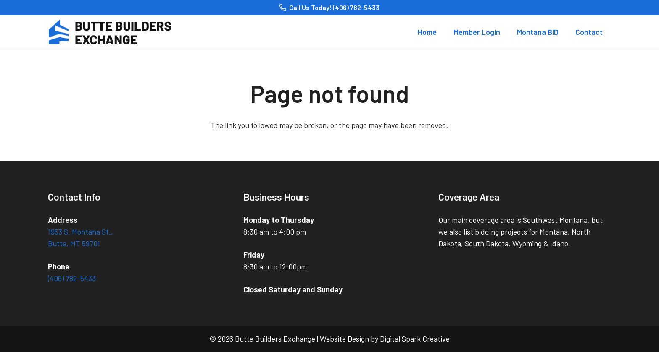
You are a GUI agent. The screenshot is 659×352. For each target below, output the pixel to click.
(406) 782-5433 (72, 278)
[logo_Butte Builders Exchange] (115, 32)
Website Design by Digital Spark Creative (385, 338)
